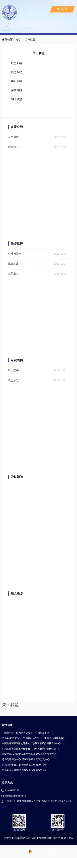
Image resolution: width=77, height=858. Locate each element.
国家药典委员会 (24, 733)
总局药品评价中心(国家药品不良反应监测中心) (26, 759)
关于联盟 (30, 39)
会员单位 (13, 137)
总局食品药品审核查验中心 (47, 743)
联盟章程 (16, 72)
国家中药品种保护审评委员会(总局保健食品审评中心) (29, 754)
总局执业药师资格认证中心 (47, 749)
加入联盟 (62, 8)
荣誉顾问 (16, 90)
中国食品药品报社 (32, 738)
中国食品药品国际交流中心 (16, 743)
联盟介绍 (16, 63)
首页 (18, 39)
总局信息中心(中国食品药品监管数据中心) (24, 765)
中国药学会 (8, 733)
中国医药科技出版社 (54, 738)
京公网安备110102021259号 (48, 851)
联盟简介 (13, 147)
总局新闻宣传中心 (11, 738)
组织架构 (16, 81)
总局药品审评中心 (44, 733)
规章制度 (13, 263)
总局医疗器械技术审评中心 (16, 749)
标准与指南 (14, 253)
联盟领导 (13, 380)
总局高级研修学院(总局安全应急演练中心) (24, 770)
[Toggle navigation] (6, 28)
